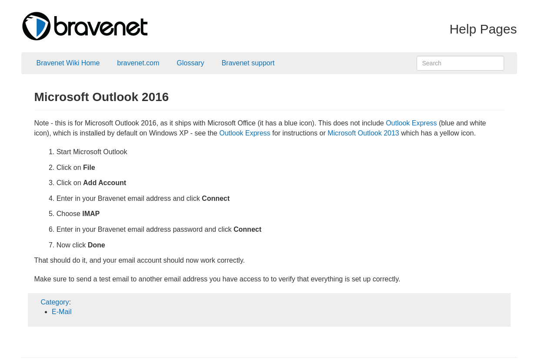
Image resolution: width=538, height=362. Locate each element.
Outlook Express (411, 123)
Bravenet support (247, 63)
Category (55, 302)
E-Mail (61, 311)
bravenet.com (138, 63)
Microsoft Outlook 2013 (363, 133)
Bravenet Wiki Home (68, 63)
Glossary (190, 63)
